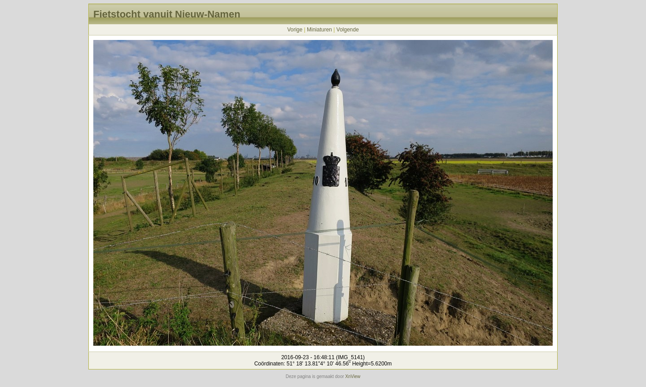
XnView (353, 376)
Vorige (294, 29)
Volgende (347, 29)
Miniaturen (319, 29)
